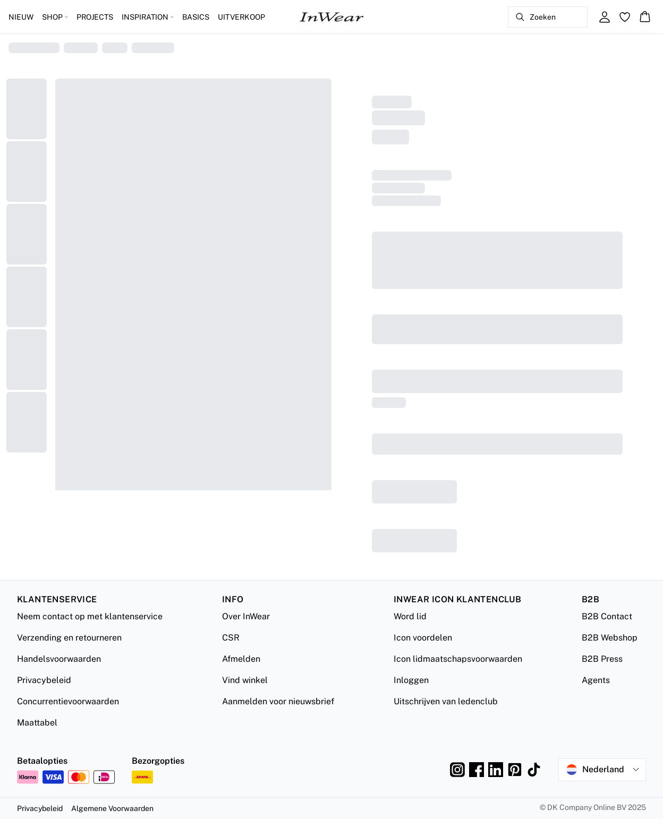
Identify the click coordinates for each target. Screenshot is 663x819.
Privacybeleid (44, 680)
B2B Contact (607, 616)
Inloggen (411, 680)
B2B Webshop (610, 638)
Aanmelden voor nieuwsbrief (278, 701)
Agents (596, 680)
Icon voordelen (423, 638)
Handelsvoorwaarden (59, 659)
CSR (231, 638)
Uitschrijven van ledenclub (446, 701)
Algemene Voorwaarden (112, 808)
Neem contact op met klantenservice (90, 616)
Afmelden (241, 659)
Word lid (410, 616)
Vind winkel (245, 680)
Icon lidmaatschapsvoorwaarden (458, 659)
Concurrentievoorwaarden (68, 701)
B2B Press (602, 659)
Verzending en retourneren (69, 638)
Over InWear (246, 616)
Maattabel (37, 723)
